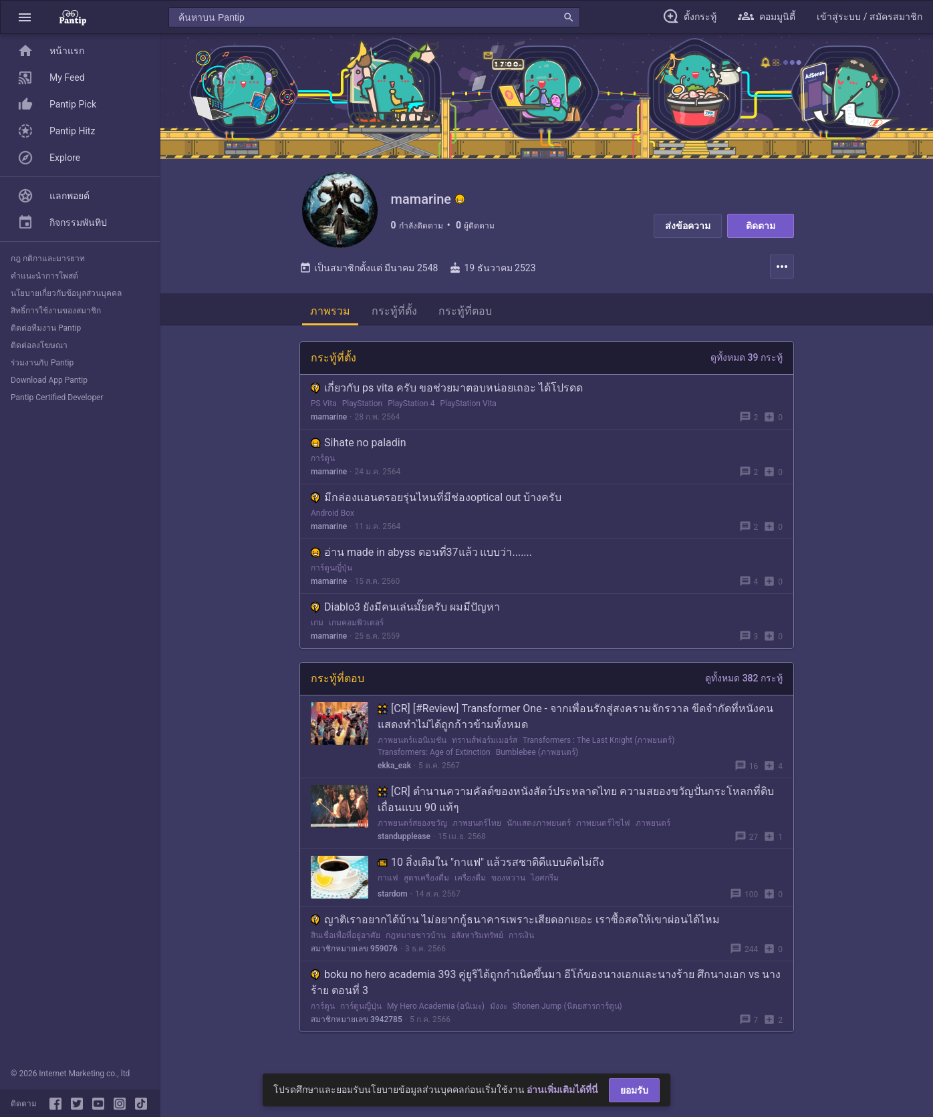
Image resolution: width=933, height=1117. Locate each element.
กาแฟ (388, 882)
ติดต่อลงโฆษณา (39, 345)
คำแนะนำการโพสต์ (44, 276)
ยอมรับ (634, 1090)
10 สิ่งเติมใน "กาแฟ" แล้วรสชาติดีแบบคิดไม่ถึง (491, 866)
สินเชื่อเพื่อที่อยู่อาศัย (345, 940)
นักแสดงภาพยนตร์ (539, 827)
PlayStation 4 (411, 408)
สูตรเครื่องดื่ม (426, 882)
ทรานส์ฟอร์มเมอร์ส (484, 745)
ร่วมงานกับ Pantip (42, 362)
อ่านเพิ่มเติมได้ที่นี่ (562, 1089)
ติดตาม (760, 225)
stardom (393, 898)
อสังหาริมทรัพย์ (477, 940)
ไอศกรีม (545, 882)
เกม (317, 627)
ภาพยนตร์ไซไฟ (603, 827)
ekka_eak (394, 770)
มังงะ (498, 1010)
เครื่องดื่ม (470, 882)
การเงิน (521, 940)
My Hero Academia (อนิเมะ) (436, 1010)
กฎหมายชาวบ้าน (416, 940)
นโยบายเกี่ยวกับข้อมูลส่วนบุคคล (66, 293)
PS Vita (324, 408)
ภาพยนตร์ (653, 827)
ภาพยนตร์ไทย (476, 827)
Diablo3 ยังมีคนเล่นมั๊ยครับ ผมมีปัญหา (405, 611)
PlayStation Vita (468, 408)
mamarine (329, 421)
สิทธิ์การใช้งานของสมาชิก (56, 310)
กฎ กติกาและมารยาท (48, 258)
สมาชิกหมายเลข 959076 (354, 953)
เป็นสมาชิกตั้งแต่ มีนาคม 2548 (368, 272)
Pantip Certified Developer (57, 397)
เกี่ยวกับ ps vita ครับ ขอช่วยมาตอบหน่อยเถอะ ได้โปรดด (447, 392)
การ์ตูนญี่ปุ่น (331, 572)
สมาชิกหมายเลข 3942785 (356, 1024)
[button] (25, 17)
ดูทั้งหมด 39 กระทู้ (746, 362)
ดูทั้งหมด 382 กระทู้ (744, 682)
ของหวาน (508, 882)
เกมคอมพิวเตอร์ (356, 627)
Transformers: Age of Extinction (434, 757)
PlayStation (362, 408)
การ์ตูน (323, 463)
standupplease (404, 841)
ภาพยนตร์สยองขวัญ (412, 827)
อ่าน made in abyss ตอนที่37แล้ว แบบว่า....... (421, 556)
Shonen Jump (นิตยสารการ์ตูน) (567, 1010)
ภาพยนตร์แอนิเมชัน (412, 745)
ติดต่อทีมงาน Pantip (46, 328)
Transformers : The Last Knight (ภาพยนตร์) (598, 745)
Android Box (332, 517)
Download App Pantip (49, 380)
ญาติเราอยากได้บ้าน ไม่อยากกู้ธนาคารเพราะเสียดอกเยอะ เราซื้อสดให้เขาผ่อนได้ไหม (515, 924)
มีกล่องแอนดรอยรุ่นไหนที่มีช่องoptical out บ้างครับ (436, 502)
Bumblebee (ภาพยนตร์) (537, 757)
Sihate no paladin (358, 447)
